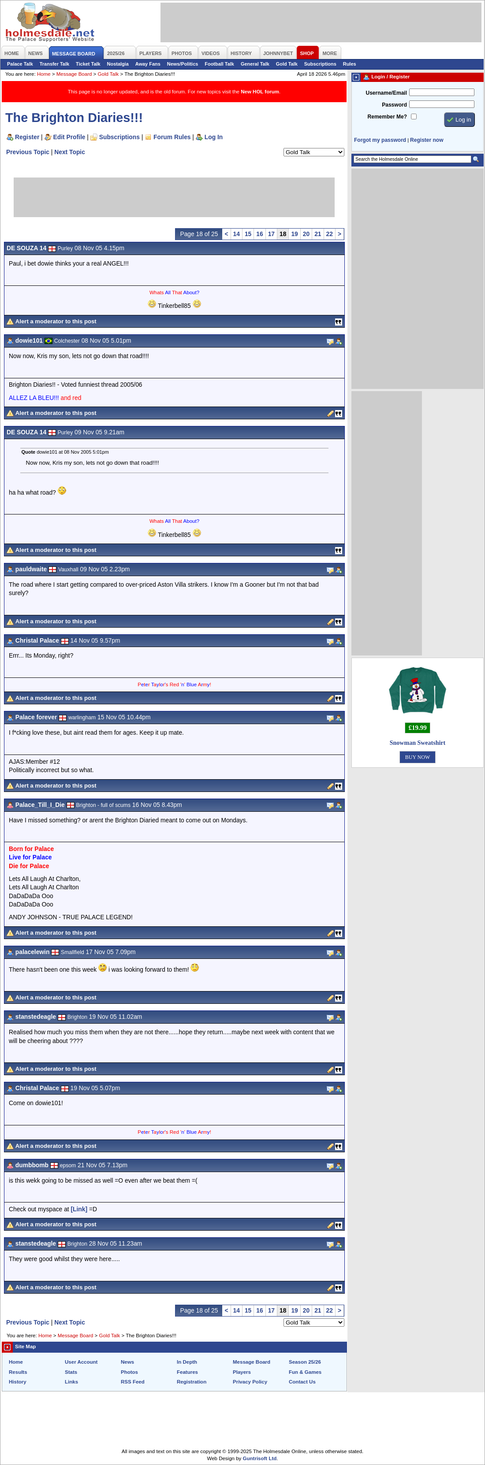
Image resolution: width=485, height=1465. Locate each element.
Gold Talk (287, 64)
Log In (214, 137)
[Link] (79, 1209)
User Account (81, 1362)
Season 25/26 (305, 1362)
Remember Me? (387, 117)
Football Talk (219, 64)
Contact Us (302, 1381)
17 (271, 233)
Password (394, 105)
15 (248, 233)
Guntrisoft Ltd (260, 1458)
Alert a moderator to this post (56, 321)
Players (242, 1372)
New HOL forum (260, 91)
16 (259, 233)
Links (71, 1381)
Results (18, 1372)
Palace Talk (20, 64)
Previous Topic (27, 151)
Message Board (74, 74)
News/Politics (182, 64)
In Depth (187, 1362)
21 (317, 233)
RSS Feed (133, 1381)
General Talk (255, 64)
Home (44, 74)
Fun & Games (305, 1372)
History (17, 1381)
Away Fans (147, 64)
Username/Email (386, 93)
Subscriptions (320, 64)
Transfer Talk (54, 64)
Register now (426, 140)
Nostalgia (118, 64)
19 (294, 233)
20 (306, 233)
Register (27, 137)
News (127, 1362)
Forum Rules (171, 137)
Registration (191, 1381)
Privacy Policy (250, 1381)
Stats (71, 1372)
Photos (129, 1372)
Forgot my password (380, 140)
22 (329, 233)
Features (187, 1372)
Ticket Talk (88, 64)
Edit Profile (69, 137)
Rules (349, 64)
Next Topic (69, 151)
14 (236, 233)
